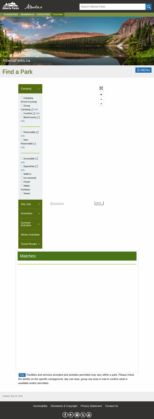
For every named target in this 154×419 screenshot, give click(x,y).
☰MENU (143, 70)
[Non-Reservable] (22, 140)
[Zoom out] (101, 99)
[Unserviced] (22, 178)
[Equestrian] (22, 166)
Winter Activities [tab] (30, 234)
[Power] (22, 182)
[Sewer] (22, 193)
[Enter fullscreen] (101, 88)
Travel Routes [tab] (29, 244)
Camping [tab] (26, 88)
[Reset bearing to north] (101, 104)
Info (36, 109)
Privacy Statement (91, 406)
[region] (77, 145)
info (23, 170)
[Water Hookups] (22, 185)
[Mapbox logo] (57, 204)
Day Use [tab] (26, 204)
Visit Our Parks (43, 14)
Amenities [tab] (26, 213)
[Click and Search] (149, 7)
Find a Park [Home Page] (58, 14)
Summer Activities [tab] (26, 224)
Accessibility (40, 406)
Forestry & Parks (11, 14)
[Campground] (22, 98)
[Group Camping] (22, 105)
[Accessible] (22, 158)
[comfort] (22, 113)
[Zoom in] (101, 94)
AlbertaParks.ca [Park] (27, 14)
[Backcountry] (22, 117)
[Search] (113, 7)
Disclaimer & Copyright (64, 406)
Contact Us (111, 406)
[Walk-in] (22, 174)
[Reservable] (22, 132)
